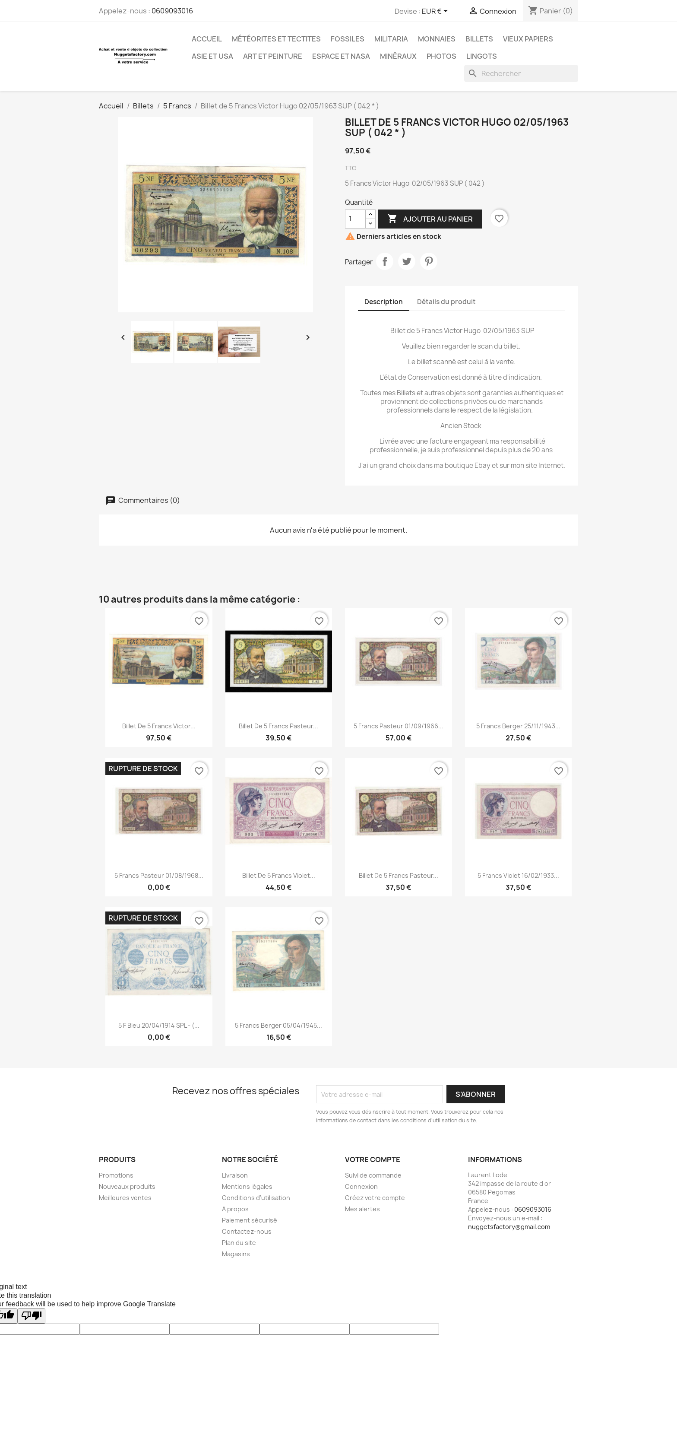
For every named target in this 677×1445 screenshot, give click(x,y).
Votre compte (372, 1159)
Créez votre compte (375, 1198)
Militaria (391, 39)
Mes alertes (362, 1209)
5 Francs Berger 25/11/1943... (518, 726)
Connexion (361, 1186)
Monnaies (437, 39)
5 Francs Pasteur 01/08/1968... (158, 875)
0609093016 (172, 11)
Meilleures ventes (125, 1198)
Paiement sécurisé (249, 1220)
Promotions (116, 1175)
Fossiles (347, 39)
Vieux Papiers (528, 39)
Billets (479, 39)
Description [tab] (383, 301)
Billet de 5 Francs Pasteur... (278, 726)
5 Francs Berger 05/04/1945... (278, 1025)
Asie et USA (212, 56)
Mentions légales (247, 1186)
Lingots (481, 56)
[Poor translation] (31, 1316)
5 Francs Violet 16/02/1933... (518, 875)
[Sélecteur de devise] (436, 11)
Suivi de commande (373, 1175)
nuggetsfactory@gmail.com (509, 1227)
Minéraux (398, 56)
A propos (235, 1209)
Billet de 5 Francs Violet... (278, 875)
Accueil (207, 39)
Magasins (236, 1254)
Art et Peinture (272, 56)
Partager (384, 261)
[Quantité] (355, 219)
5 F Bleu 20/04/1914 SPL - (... (158, 1025)
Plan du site (239, 1243)
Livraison (235, 1175)
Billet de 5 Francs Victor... (159, 726)
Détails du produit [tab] (446, 301)
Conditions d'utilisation (256, 1198)
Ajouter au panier (430, 219)
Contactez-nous (247, 1231)
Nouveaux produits (127, 1186)
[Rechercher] (521, 73)
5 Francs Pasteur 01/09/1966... (398, 726)
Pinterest (428, 261)
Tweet (406, 261)
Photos (441, 56)
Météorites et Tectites (276, 39)
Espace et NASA (341, 56)
